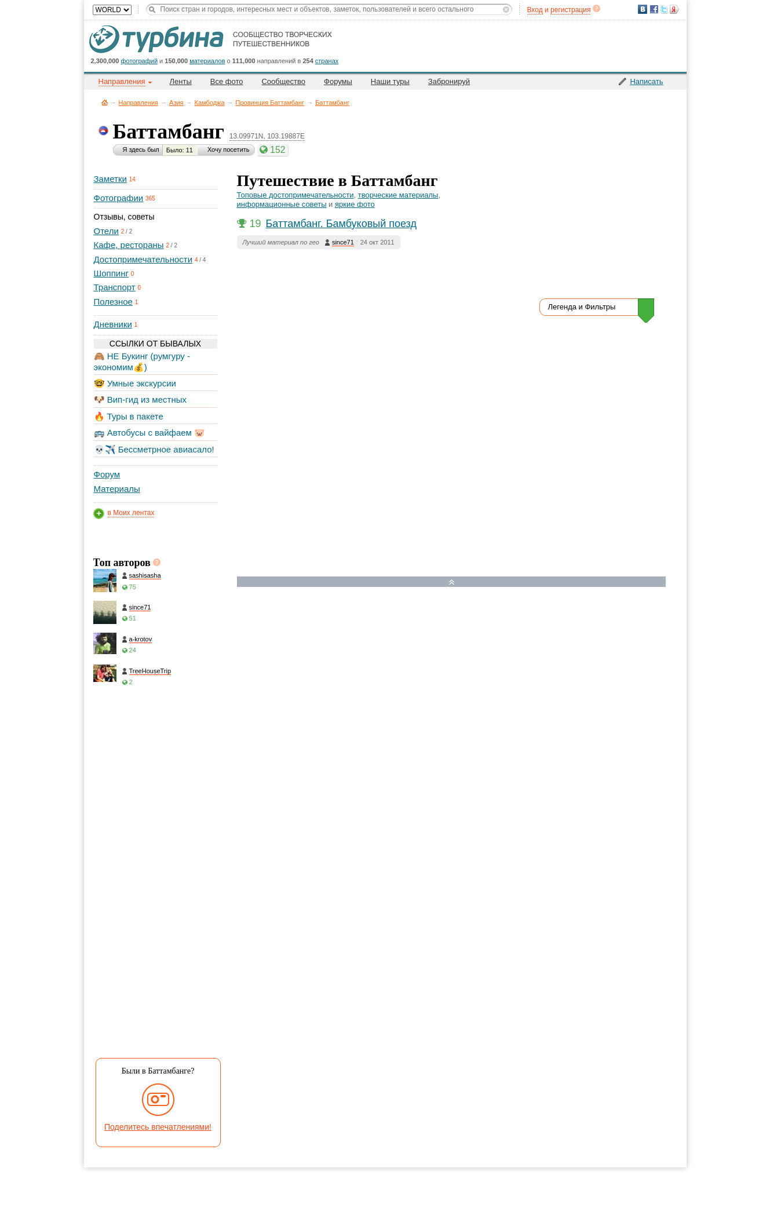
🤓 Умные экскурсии (135, 383)
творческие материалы (398, 195)
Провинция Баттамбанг (270, 102)
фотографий (139, 60)
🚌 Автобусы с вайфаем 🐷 (150, 432)
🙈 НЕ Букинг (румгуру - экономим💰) (142, 361)
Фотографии (119, 198)
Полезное (113, 301)
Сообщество (283, 81)
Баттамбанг (332, 102)
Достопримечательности (143, 259)
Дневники (113, 324)
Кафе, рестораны (129, 245)
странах (326, 60)
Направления (139, 102)
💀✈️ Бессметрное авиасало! (154, 449)
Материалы (117, 489)
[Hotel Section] (460, 708)
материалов (207, 60)
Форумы (338, 81)
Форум (107, 474)
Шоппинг (111, 273)
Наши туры (390, 81)
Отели (106, 231)
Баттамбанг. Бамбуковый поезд (341, 223)
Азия (176, 102)
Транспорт (115, 287)
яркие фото (355, 204)
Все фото (226, 81)
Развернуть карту (451, 582)
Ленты (181, 81)
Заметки (110, 179)
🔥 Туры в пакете (128, 416)
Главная (104, 102)
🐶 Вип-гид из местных (140, 399)
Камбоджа (210, 102)
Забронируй (449, 81)
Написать (646, 81)
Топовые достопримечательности (295, 195)
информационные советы (282, 204)
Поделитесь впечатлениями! (157, 1127)
